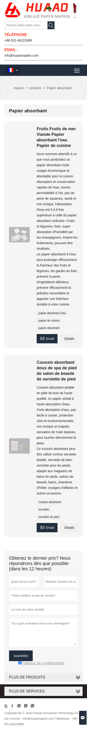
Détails (69, 339)
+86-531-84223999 (18, 40)
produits (35, 88)
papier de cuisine (49, 320)
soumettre (21, 656)
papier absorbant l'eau (52, 313)
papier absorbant (49, 328)
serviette (44, 509)
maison (19, 88)
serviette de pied (49, 517)
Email (47, 338)
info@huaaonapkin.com (21, 55)
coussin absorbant (50, 502)
